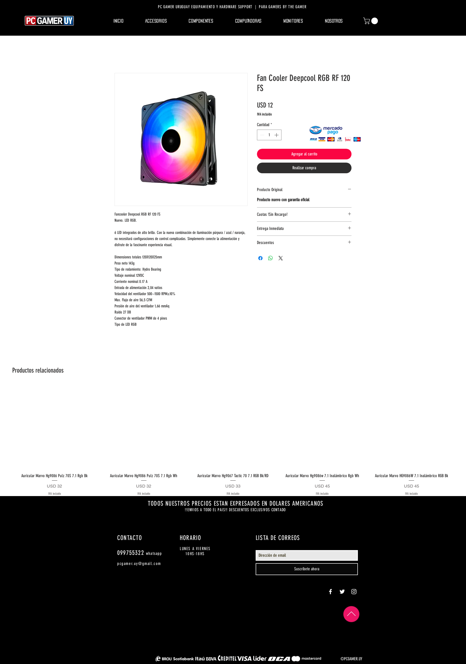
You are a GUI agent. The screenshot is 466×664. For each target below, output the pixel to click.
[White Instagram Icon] (353, 591)
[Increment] (277, 135)
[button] (156, 21)
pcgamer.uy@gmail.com (139, 563)
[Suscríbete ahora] (307, 569)
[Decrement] (261, 135)
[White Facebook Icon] (330, 591)
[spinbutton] (269, 135)
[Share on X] (280, 258)
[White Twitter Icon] (342, 591)
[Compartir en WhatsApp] (270, 258)
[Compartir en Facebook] (260, 258)
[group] (233, 440)
